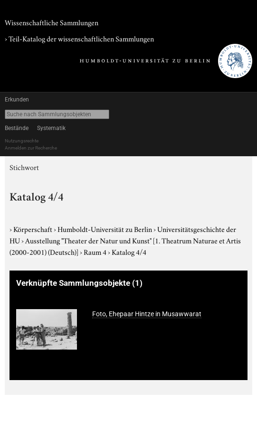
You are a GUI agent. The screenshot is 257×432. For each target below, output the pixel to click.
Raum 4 (96, 251)
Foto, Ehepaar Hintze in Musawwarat (146, 314)
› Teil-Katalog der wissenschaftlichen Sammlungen (79, 38)
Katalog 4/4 (129, 251)
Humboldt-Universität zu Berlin (105, 228)
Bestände (17, 128)
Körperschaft (33, 228)
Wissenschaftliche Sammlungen (51, 22)
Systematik (51, 128)
